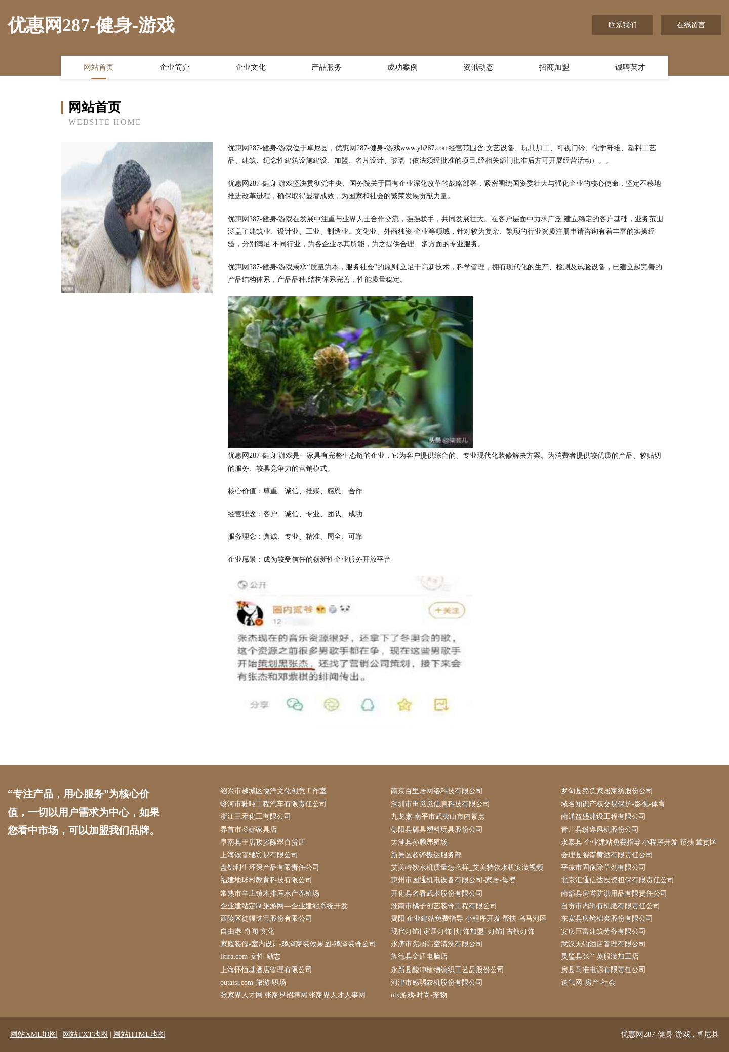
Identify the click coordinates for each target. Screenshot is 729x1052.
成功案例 (402, 67)
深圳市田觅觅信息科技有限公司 (440, 804)
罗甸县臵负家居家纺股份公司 (607, 791)
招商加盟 (554, 67)
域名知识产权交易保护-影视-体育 (613, 804)
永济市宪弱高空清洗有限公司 (437, 944)
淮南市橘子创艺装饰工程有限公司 (444, 906)
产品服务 (326, 67)
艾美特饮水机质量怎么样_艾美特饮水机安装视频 (467, 867)
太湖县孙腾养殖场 (419, 842)
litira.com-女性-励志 (250, 956)
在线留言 (691, 25)
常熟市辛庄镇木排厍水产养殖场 (269, 893)
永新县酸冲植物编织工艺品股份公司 (447, 970)
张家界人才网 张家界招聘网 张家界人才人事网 (293, 995)
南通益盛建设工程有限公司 (603, 816)
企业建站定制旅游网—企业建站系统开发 (284, 906)
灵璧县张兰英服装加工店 (600, 956)
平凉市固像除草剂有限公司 (603, 867)
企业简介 (174, 67)
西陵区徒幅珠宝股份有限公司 (266, 918)
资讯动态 (478, 67)
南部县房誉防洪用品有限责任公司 (614, 893)
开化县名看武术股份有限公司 (437, 893)
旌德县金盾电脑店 (419, 956)
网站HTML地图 (139, 1034)
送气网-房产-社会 (588, 982)
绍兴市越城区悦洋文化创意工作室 (273, 791)
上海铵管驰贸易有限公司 (259, 855)
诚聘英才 (630, 67)
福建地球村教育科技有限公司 (266, 880)
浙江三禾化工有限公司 (255, 816)
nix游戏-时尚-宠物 (419, 995)
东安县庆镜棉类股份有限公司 (607, 918)
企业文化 (250, 67)
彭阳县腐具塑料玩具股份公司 (437, 829)
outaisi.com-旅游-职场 (253, 982)
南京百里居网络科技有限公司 (437, 791)
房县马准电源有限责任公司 (603, 970)
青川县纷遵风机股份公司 (600, 829)
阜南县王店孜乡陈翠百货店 (262, 842)
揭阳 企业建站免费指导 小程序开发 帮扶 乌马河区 (469, 918)
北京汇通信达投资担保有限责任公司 (617, 880)
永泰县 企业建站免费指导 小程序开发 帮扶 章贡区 (639, 842)
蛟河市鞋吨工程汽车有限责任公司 (273, 804)
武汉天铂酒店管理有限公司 (603, 944)
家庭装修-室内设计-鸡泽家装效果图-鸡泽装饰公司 (298, 944)
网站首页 (99, 67)
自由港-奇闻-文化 (247, 931)
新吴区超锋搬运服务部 (426, 855)
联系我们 (623, 25)
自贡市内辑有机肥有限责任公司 (610, 906)
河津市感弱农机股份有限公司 (437, 982)
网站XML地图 (33, 1034)
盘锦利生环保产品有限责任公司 (269, 867)
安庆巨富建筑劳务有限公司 (603, 931)
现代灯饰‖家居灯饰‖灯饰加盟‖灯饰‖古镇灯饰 (463, 931)
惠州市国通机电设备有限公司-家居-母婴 (453, 880)
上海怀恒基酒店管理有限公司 (266, 970)
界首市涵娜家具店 (248, 829)
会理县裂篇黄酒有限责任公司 (607, 855)
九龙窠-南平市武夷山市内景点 (438, 816)
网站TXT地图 (85, 1034)
